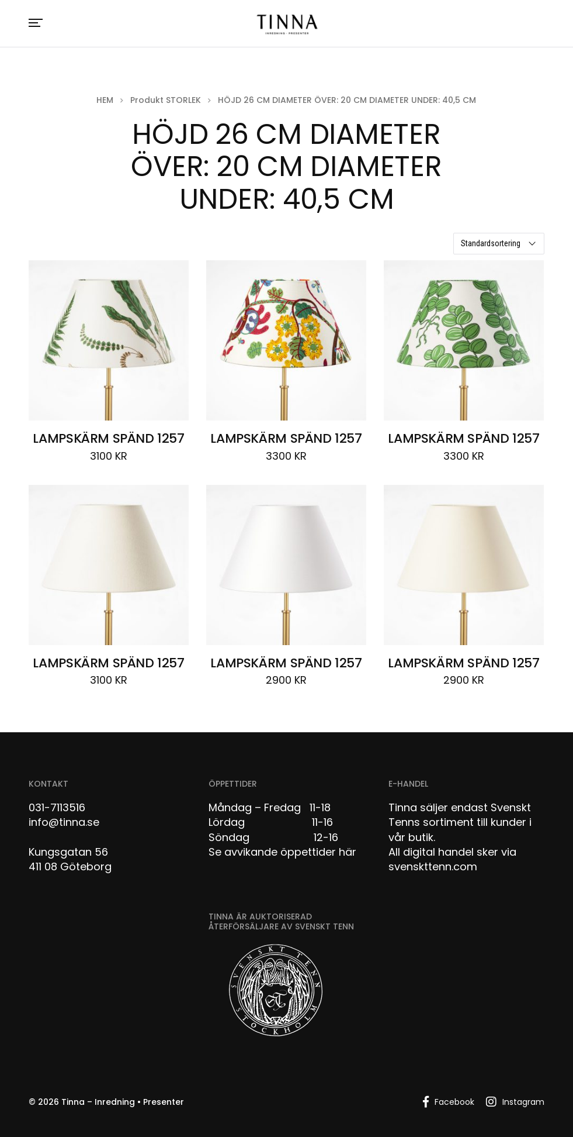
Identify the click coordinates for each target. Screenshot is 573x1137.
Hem (104, 100)
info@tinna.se (64, 822)
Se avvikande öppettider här (282, 852)
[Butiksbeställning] (498, 243)
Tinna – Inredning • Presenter (122, 1102)
